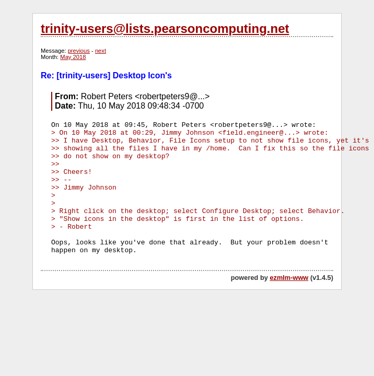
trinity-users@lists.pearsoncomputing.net (165, 28)
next (100, 51)
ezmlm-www (289, 277)
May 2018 (73, 57)
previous (79, 51)
